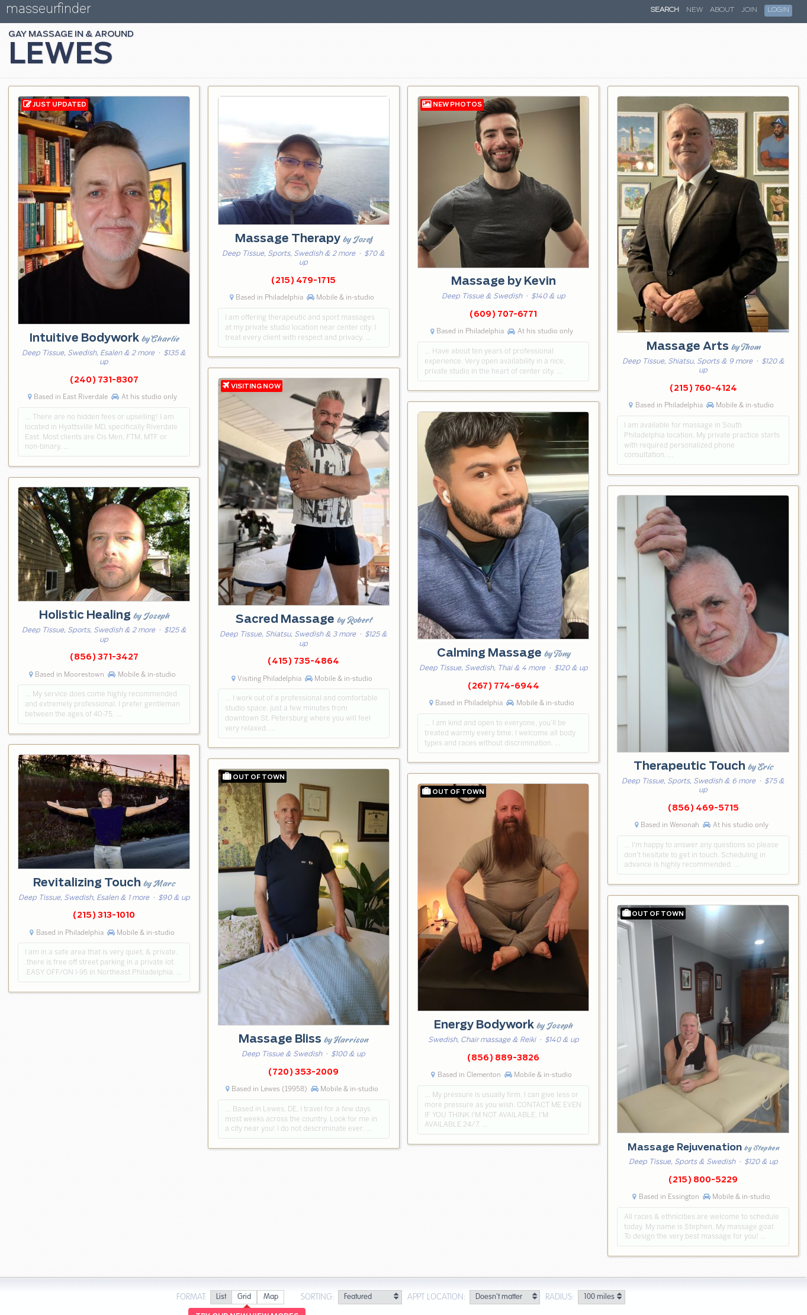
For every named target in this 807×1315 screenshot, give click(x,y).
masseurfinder (48, 11)
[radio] (221, 1297)
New (694, 10)
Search (665, 10)
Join (749, 10)
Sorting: (318, 1297)
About (722, 10)
